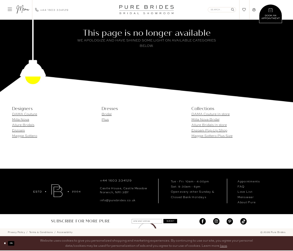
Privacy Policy (16, 232)
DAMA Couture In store (210, 114)
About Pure (246, 202)
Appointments (248, 181)
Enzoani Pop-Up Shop (209, 130)
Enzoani (18, 130)
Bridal (107, 114)
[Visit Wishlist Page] (244, 10)
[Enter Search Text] (222, 9)
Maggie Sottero (24, 136)
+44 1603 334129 (116, 180)
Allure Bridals (23, 125)
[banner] (146, 9)
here (223, 246)
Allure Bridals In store (209, 125)
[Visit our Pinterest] (230, 221)
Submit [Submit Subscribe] (179, 221)
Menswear (245, 197)
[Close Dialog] (6, 243)
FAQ (241, 186)
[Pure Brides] (56, 190)
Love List (245, 192)
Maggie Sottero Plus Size (212, 136)
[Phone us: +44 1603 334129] (52, 10)
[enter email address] (143, 221)
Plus (105, 119)
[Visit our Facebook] (202, 221)
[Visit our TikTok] (243, 221)
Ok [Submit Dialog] (15, 243)
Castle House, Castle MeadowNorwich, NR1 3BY (123, 190)
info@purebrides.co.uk (118, 200)
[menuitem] (18, 9)
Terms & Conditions (41, 232)
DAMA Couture (24, 114)
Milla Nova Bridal (205, 119)
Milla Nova (20, 119)
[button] (18, 9)
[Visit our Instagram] (216, 221)
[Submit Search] (232, 9)
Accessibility (64, 232)
